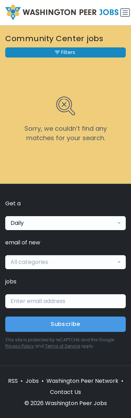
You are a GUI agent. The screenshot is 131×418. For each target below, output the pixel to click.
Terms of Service (62, 346)
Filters (65, 52)
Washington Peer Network (82, 381)
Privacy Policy (19, 346)
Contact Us (65, 392)
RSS (13, 381)
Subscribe (65, 324)
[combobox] (65, 223)
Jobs (32, 381)
